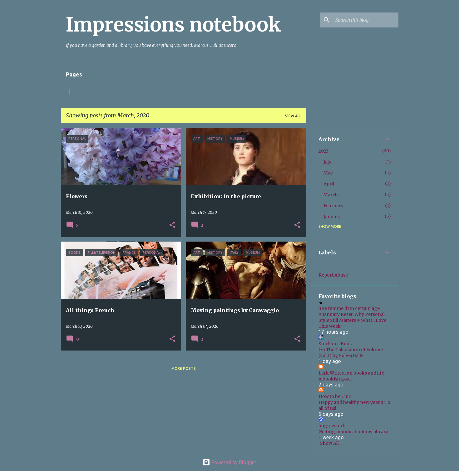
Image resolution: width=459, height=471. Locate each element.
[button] (172, 225)
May (328, 173)
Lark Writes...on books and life (351, 373)
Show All (329, 443)
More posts (183, 368)
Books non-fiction (224, 91)
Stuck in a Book (335, 343)
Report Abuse (333, 275)
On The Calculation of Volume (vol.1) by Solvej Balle (350, 352)
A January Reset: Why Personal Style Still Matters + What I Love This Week (352, 320)
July (327, 162)
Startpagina (79, 91)
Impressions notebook (173, 24)
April (328, 184)
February (333, 206)
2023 (323, 151)
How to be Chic (334, 396)
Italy (140, 91)
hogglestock (332, 426)
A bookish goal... (335, 379)
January (332, 216)
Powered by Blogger (229, 462)
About (114, 91)
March (330, 195)
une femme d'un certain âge (349, 308)
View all (293, 116)
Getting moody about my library (353, 431)
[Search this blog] (365, 19)
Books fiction (175, 91)
